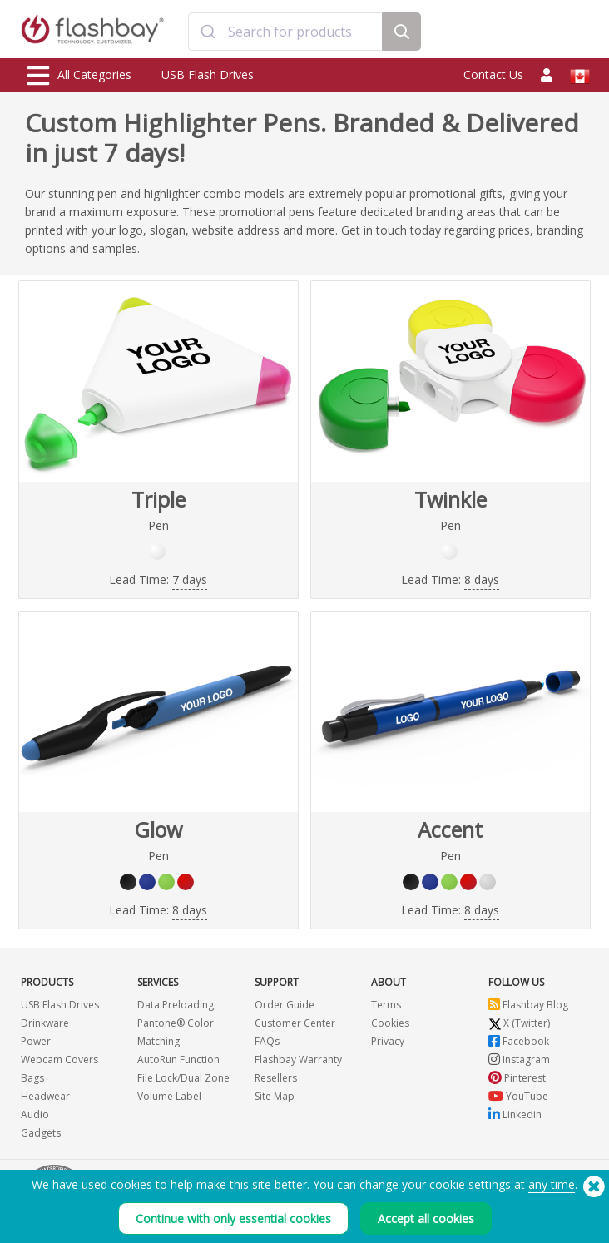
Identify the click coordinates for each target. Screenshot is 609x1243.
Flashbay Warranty (298, 1059)
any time (551, 1186)
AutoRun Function (178, 1059)
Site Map (275, 1096)
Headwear (45, 1096)
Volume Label (169, 1096)
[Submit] (208, 31)
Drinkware (45, 1023)
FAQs (267, 1041)
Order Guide (284, 1005)
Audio (35, 1114)
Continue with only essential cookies (233, 1220)
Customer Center (295, 1023)
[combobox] (286, 31)
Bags (32, 1078)
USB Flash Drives (207, 74)
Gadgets (41, 1133)
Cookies (390, 1023)
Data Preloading (175, 1005)
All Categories (79, 75)
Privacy (387, 1041)
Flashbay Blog (528, 1005)
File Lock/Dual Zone (183, 1078)
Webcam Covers (59, 1059)
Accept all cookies (426, 1220)
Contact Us (493, 74)
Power (36, 1041)
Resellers (276, 1078)
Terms (386, 1005)
